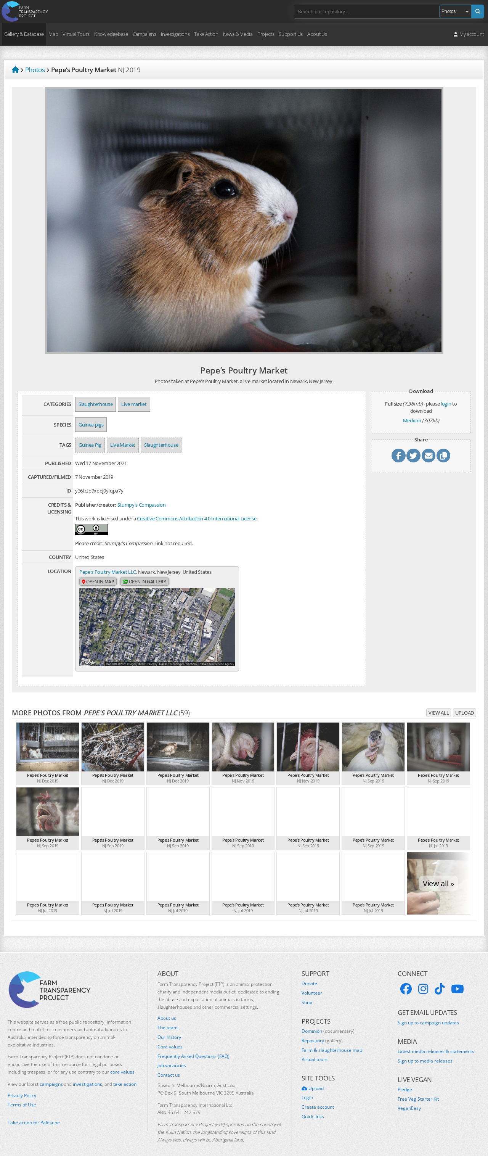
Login (307, 1087)
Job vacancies (171, 1055)
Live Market (122, 444)
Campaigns (144, 34)
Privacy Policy (22, 1085)
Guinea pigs (91, 424)
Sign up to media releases (425, 1050)
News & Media (238, 34)
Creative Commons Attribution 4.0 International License (196, 518)
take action (124, 1074)
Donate (309, 973)
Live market (133, 404)
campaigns (51, 1074)
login (446, 403)
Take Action (206, 34)
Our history (169, 1027)
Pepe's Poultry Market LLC (107, 571)
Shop (307, 992)
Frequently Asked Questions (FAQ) (193, 1046)
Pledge (405, 1079)
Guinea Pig (90, 444)
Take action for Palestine (34, 1112)
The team (167, 1017)
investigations (87, 1074)
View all (439, 702)
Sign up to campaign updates (428, 1012)
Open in (98, 582)
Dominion (328, 1021)
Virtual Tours (76, 34)
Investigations (175, 34)
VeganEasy (409, 1098)
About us (166, 1008)
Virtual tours (314, 1049)
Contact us (168, 1065)
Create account (318, 1097)
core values (122, 1061)
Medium (412, 420)
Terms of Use (22, 1095)
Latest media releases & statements (436, 1041)
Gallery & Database (24, 34)
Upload (464, 702)
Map (53, 34)
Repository (322, 1030)
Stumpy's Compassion (141, 504)
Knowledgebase (111, 34)
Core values (170, 1037)
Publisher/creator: (95, 504)
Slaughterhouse (95, 404)
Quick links (313, 1106)
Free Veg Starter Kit (418, 1088)
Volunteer (312, 983)
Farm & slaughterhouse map (332, 1040)
